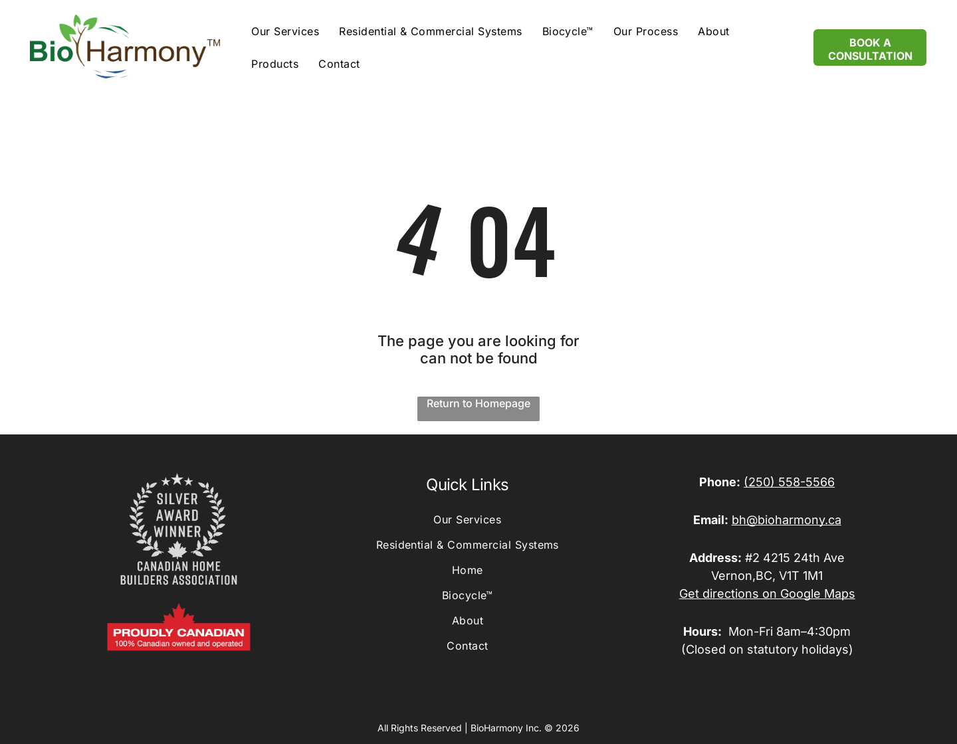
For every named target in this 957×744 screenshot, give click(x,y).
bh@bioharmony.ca (786, 520)
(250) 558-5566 (789, 482)
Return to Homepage (478, 403)
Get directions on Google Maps (767, 594)
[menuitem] (285, 31)
